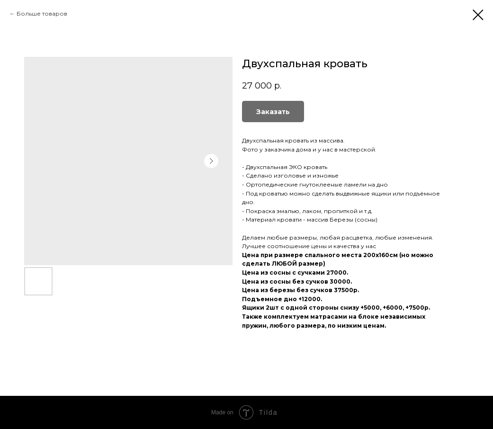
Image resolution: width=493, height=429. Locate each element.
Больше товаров (42, 13)
